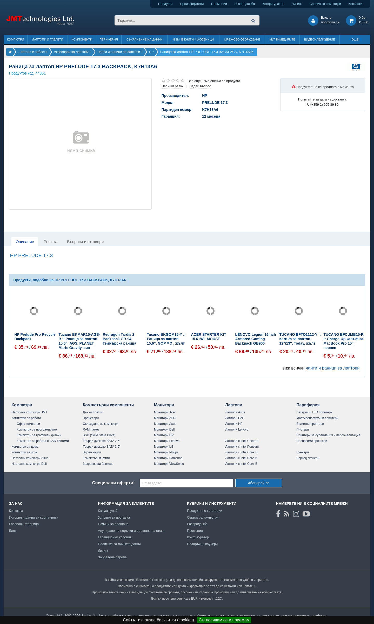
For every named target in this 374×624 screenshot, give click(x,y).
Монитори (164, 405)
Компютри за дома (24, 446)
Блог (12, 531)
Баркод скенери (307, 458)
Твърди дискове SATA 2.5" (102, 441)
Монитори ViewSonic (169, 464)
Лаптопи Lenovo (236, 429)
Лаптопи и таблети (47, 39)
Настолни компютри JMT (29, 412)
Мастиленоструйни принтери (317, 418)
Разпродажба (244, 4)
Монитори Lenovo (166, 441)
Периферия (108, 39)
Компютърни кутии (96, 458)
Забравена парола (112, 557)
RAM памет (91, 429)
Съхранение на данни (144, 39)
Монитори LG (163, 446)
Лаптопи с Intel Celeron (241, 441)
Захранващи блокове (98, 464)
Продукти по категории (204, 511)
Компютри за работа (26, 418)
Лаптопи (233, 405)
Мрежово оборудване (242, 39)
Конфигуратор (273, 4)
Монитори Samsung (168, 458)
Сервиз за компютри (325, 4)
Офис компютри (28, 424)
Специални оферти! (113, 482)
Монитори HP (164, 435)
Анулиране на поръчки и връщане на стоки (131, 531)
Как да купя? (107, 511)
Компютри (15, 39)
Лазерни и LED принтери (314, 412)
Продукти (165, 4)
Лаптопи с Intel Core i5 (241, 458)
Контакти (355, 4)
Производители (192, 4)
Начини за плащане (113, 524)
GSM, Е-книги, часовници (193, 39)
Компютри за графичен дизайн (39, 435)
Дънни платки (93, 412)
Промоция (195, 531)
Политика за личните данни (119, 544)
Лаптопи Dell (234, 418)
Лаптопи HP (233, 424)
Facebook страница (24, 524)
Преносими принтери (311, 441)
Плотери (302, 429)
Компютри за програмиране (37, 429)
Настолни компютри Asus (29, 458)
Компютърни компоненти (108, 405)
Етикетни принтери (310, 424)
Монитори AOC (165, 418)
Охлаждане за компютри (100, 424)
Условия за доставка (114, 517)
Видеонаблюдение (319, 39)
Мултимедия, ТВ (282, 39)
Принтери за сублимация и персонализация (328, 435)
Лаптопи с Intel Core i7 (241, 464)
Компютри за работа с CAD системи (43, 441)
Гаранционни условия (114, 537)
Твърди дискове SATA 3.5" (102, 446)
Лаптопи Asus (235, 412)
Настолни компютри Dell (28, 464)
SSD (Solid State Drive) (99, 435)
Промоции (219, 4)
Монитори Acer (165, 412)
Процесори (91, 418)
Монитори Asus (165, 424)
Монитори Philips (166, 452)
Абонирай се (258, 483)
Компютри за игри (24, 452)
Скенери (302, 452)
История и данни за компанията (33, 517)
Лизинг (297, 4)
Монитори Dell (164, 429)
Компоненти (81, 39)
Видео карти (92, 452)
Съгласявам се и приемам (224, 620)
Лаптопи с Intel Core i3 (241, 452)
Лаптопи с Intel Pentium (242, 446)
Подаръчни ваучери (202, 544)
